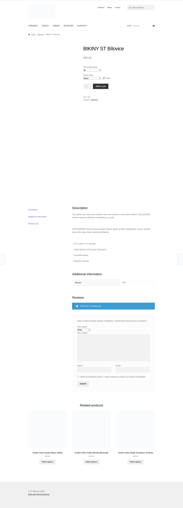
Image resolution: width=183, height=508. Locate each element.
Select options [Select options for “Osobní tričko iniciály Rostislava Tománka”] (135, 462)
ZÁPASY (45, 26)
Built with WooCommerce (38, 494)
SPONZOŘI (68, 26)
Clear (108, 78)
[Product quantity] (87, 86)
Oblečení (101, 7)
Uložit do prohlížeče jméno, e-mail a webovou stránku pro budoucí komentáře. (113, 377)
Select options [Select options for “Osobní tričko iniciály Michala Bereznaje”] (91, 462)
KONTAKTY (82, 26)
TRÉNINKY (33, 26)
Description (33, 210)
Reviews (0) (33, 224)
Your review (82, 333)
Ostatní (117, 7)
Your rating (82, 327)
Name (80, 366)
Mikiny (109, 7)
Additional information (37, 217)
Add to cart (101, 86)
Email (119, 366)
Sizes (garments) (90, 67)
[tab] (47, 209)
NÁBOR (56, 26)
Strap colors (88, 75)
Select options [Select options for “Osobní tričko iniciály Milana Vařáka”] (47, 462)
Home (33, 34)
